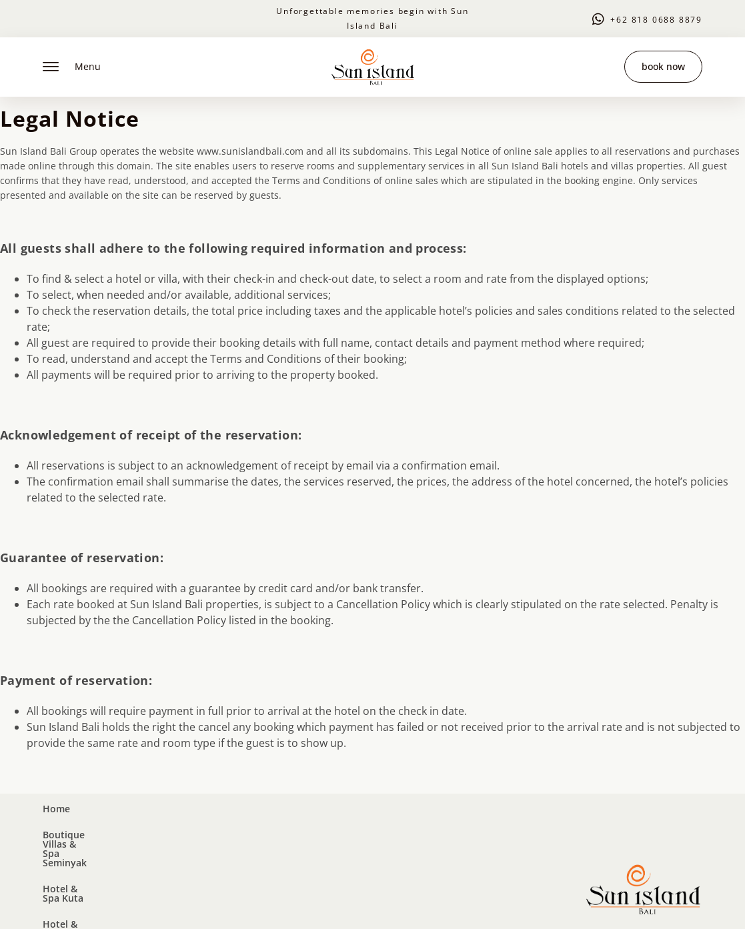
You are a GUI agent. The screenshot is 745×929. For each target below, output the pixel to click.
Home (56, 831)
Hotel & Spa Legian (405, 831)
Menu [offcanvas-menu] (72, 67)
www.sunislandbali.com (250, 151)
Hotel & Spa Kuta (300, 831)
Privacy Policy (233, 901)
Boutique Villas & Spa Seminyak (165, 831)
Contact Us (497, 831)
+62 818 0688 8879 (656, 19)
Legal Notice (169, 901)
